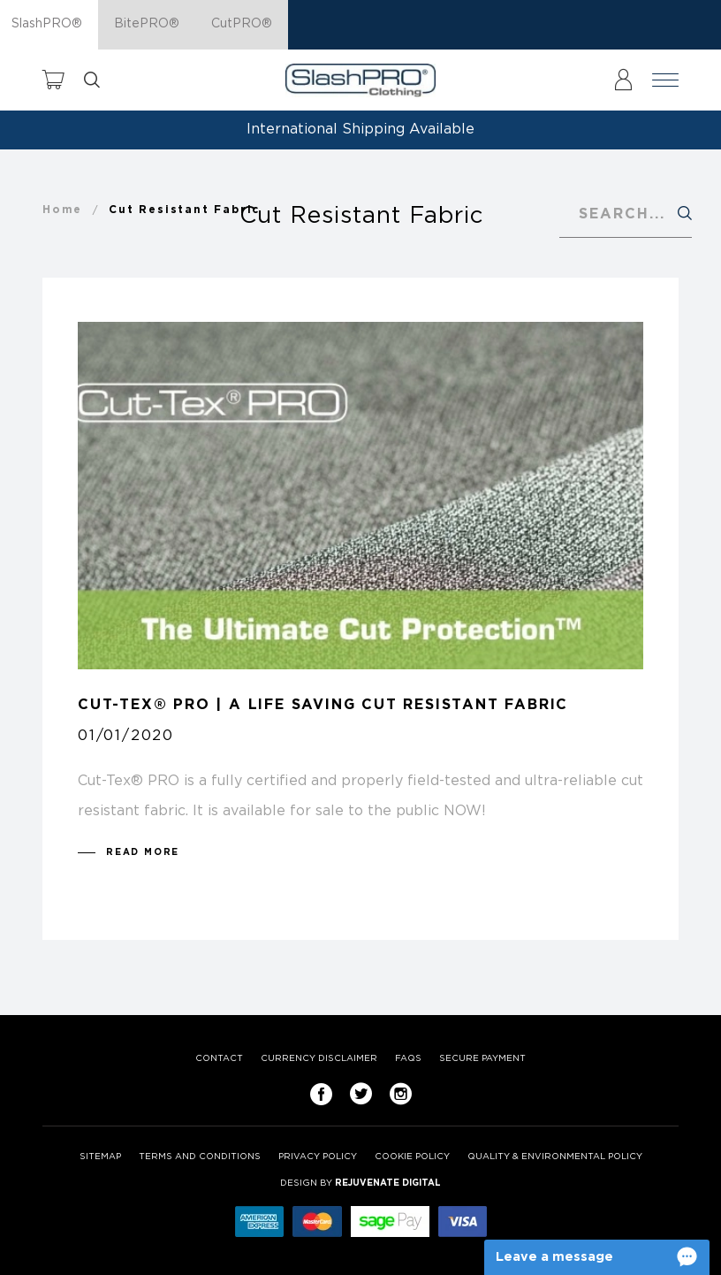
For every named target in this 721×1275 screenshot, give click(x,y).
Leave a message (554, 1257)
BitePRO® (146, 24)
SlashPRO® (46, 24)
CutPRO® (241, 24)
